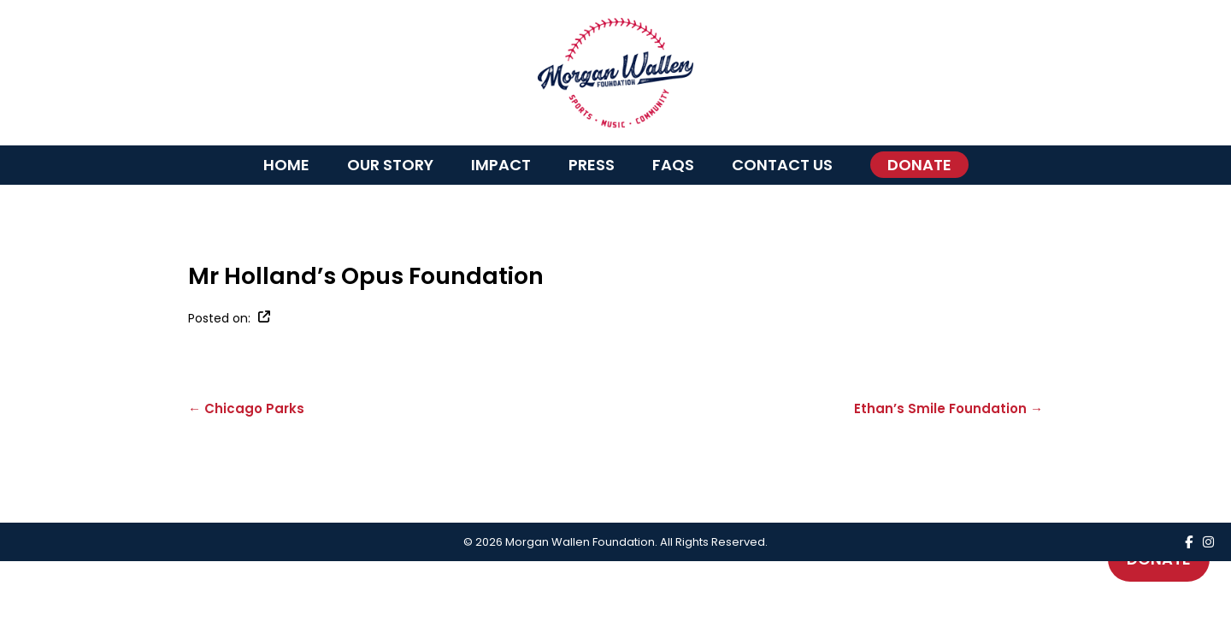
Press (591, 164)
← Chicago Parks (246, 408)
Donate (919, 164)
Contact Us (782, 164)
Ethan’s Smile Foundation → (948, 408)
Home (286, 164)
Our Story (390, 164)
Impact (501, 164)
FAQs (673, 164)
